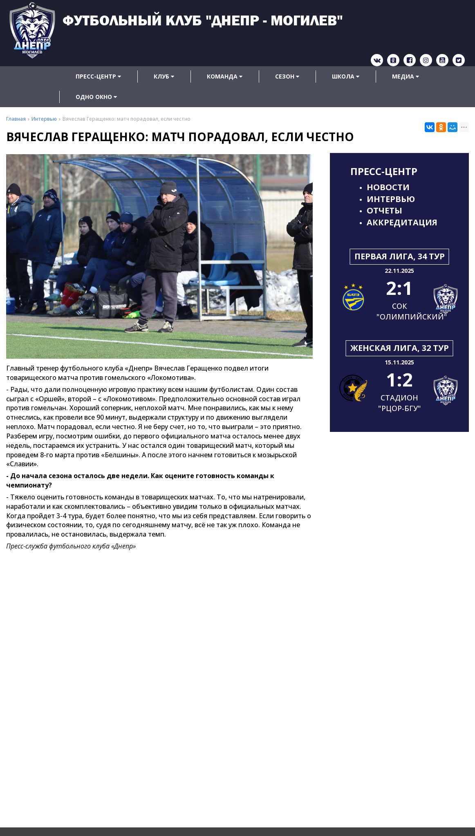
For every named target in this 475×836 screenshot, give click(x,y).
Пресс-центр (98, 76)
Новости (388, 187)
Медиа (405, 76)
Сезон (287, 76)
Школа (345, 76)
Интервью (391, 199)
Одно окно (96, 97)
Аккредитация (402, 222)
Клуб (164, 76)
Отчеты (384, 210)
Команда (224, 76)
